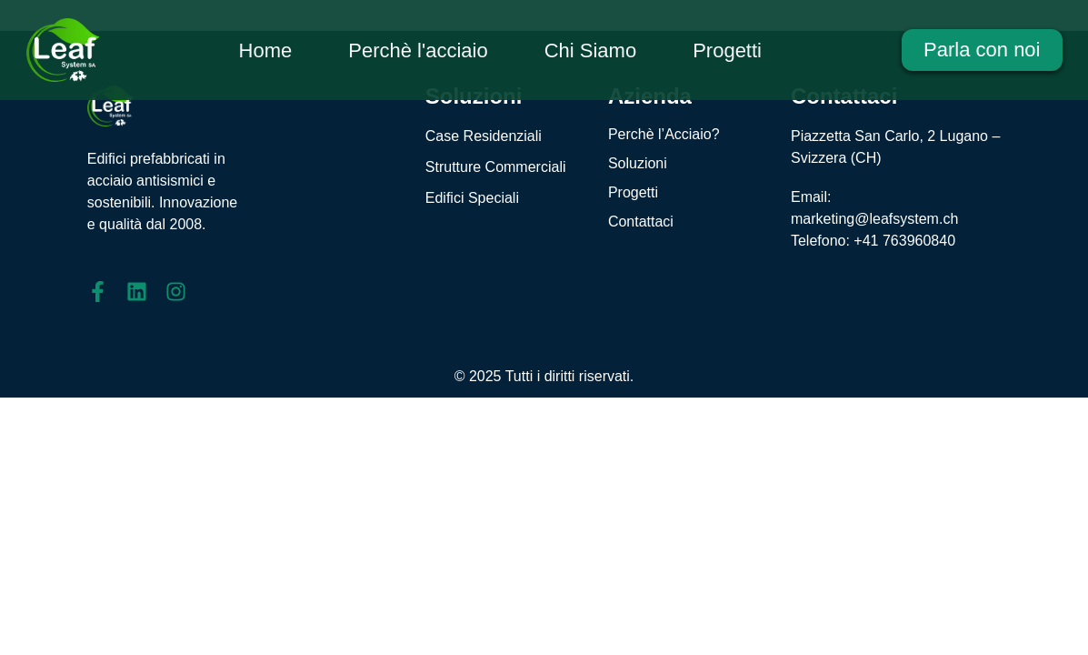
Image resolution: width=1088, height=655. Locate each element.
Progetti (633, 192)
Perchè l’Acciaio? (664, 134)
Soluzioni (637, 163)
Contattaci (641, 221)
